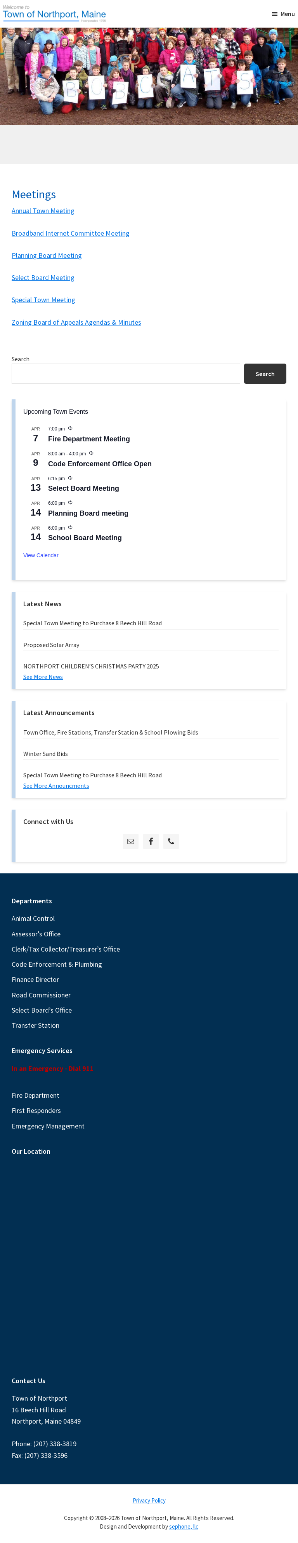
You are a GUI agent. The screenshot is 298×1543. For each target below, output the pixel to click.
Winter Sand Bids (45, 754)
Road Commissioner (41, 994)
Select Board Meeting (43, 277)
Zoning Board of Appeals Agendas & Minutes (76, 322)
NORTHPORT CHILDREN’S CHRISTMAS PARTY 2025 (91, 666)
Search (20, 359)
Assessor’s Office (36, 933)
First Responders (36, 1110)
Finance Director (35, 979)
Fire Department (35, 1095)
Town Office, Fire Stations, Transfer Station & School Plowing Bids (110, 732)
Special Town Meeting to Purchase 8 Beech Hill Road (92, 623)
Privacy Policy (149, 1500)
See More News (43, 677)
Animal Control (33, 918)
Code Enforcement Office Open (100, 464)
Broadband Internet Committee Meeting (71, 233)
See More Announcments (56, 785)
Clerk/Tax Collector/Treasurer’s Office (66, 949)
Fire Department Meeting (89, 439)
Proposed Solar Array (51, 645)
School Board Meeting (85, 538)
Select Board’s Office (42, 1010)
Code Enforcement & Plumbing (57, 964)
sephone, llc (183, 1526)
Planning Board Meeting (47, 255)
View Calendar (41, 555)
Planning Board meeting (88, 513)
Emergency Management (48, 1125)
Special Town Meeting (43, 299)
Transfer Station (35, 1025)
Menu (288, 13)
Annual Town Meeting (43, 210)
